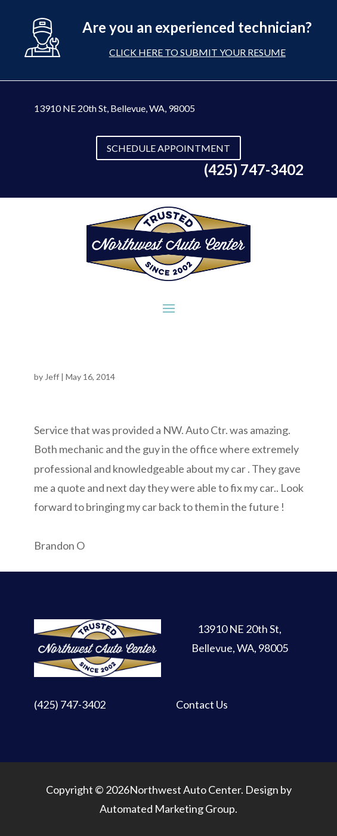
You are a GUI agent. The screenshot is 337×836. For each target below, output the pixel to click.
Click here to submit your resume (197, 52)
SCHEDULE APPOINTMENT (168, 148)
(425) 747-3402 (70, 704)
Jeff (52, 377)
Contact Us (202, 704)
